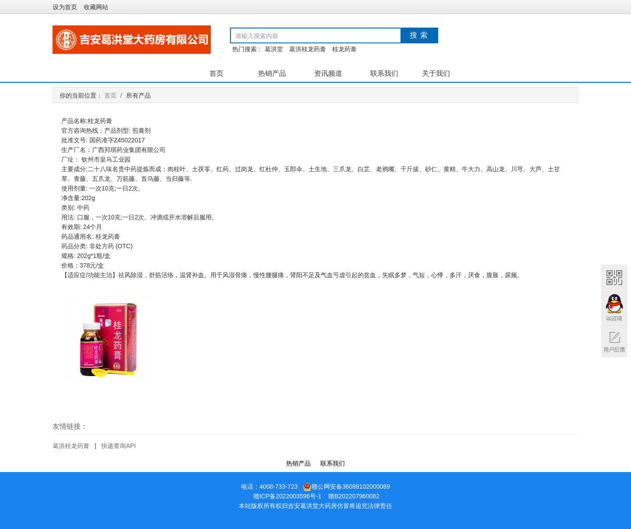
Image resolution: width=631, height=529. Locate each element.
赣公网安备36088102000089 (346, 486)
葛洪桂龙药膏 (307, 49)
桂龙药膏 (344, 49)
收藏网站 (96, 7)
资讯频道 (328, 73)
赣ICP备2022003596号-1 (287, 496)
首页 (216, 73)
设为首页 (65, 7)
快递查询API (118, 445)
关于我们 (436, 73)
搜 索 (419, 35)
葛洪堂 (274, 49)
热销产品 (272, 73)
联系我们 (384, 73)
